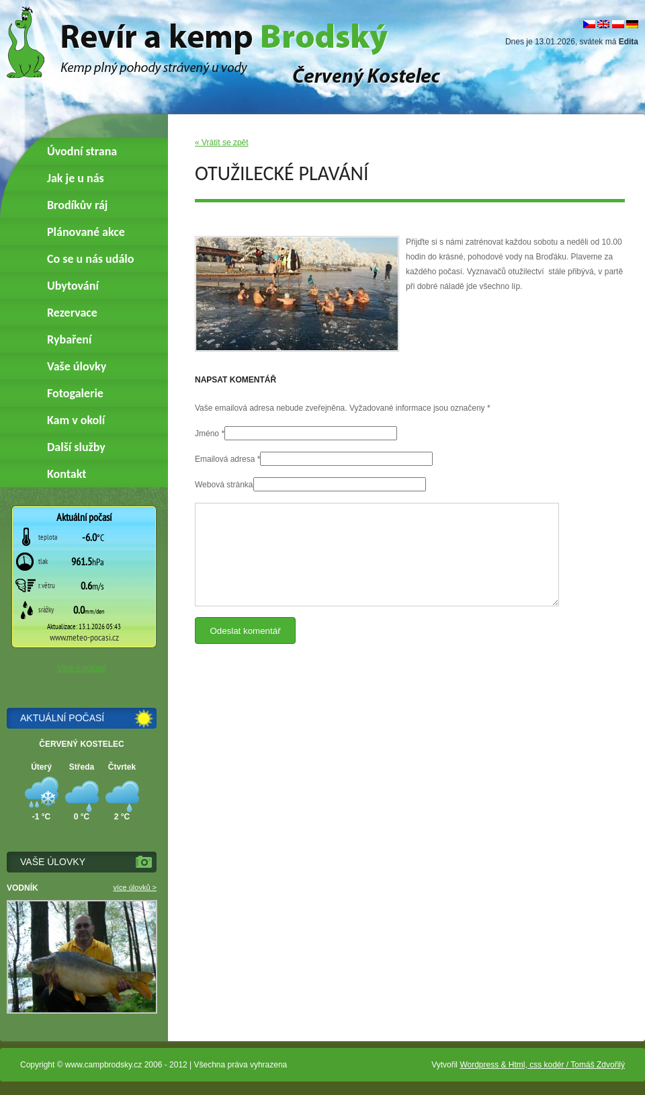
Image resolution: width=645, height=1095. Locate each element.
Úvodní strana (82, 151)
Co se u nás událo (90, 258)
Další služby (76, 447)
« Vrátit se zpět (222, 142)
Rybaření (69, 339)
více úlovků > (135, 887)
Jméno (207, 433)
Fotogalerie (75, 393)
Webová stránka (224, 484)
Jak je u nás (75, 178)
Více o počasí (81, 668)
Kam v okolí (76, 420)
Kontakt (66, 474)
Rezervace (72, 312)
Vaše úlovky (76, 366)
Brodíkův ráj (77, 205)
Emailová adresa (225, 459)
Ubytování (73, 285)
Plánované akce (86, 232)
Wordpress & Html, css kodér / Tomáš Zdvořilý (542, 1064)
